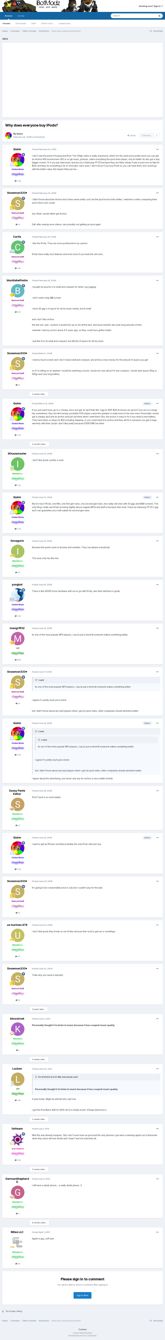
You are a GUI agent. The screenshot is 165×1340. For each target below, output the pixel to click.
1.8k (18, 1160)
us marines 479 (17, 924)
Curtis (17, 236)
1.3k (18, 485)
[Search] (126, 15)
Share (131, 135)
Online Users (47, 23)
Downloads (21, 23)
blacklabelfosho (17, 280)
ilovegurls (17, 540)
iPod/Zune (40, 137)
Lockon (17, 1068)
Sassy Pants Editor (17, 792)
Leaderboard (64, 23)
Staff (33, 23)
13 (17, 825)
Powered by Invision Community (82, 1335)
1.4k (18, 268)
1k (18, 224)
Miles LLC (17, 1232)
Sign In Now (82, 1295)
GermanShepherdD (17, 1180)
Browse (8, 17)
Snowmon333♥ (17, 192)
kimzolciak (17, 1018)
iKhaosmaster (17, 453)
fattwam (17, 1128)
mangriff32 (17, 628)
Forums (6, 23)
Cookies (82, 1329)
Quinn (20, 133)
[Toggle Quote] (36, 680)
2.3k (18, 181)
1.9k (18, 1100)
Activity (21, 16)
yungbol (17, 584)
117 (17, 572)
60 (17, 1263)
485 (18, 660)
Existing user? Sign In (151, 6)
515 (18, 312)
